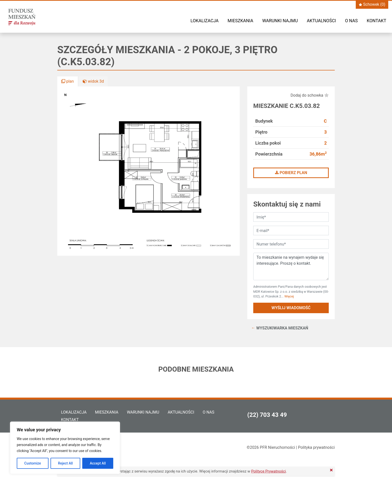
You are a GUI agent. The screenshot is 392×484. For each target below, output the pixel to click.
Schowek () (372, 4)
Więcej (289, 296)
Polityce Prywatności (268, 471)
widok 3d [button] (93, 81)
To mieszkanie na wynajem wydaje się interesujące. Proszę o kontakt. (291, 266)
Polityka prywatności (316, 447)
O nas (351, 20)
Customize (32, 463)
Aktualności (321, 20)
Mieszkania (240, 20)
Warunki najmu (280, 20)
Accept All (98, 463)
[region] (65, 448)
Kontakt (376, 20)
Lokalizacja (204, 20)
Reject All (65, 463)
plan (67, 81)
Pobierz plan (291, 172)
